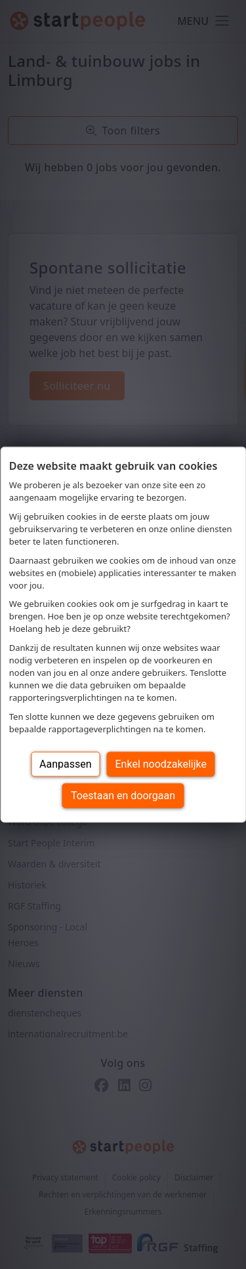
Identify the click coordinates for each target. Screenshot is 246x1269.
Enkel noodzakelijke (161, 763)
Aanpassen (65, 763)
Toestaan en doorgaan (123, 795)
